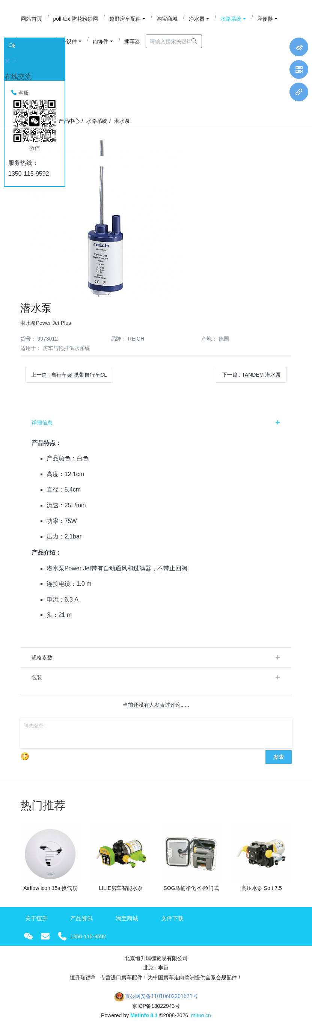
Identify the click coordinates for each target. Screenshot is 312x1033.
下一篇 (251, 375)
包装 (37, 677)
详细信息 (42, 422)
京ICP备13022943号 (156, 1006)
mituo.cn (201, 1015)
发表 (278, 757)
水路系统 (96, 121)
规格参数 (42, 657)
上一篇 (69, 375)
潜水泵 (122, 121)
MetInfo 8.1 (144, 1015)
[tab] (156, 422)
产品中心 (69, 121)
